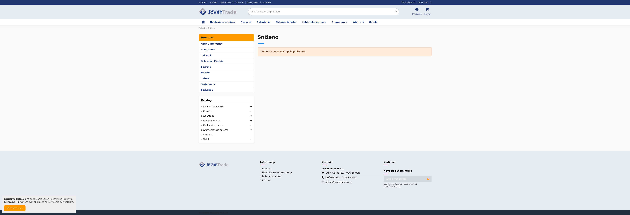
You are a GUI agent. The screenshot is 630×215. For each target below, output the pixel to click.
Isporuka (203, 2)
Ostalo (206, 139)
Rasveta (207, 111)
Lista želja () (408, 2)
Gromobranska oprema (215, 130)
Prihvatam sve (15, 208)
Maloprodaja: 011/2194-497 (259, 2)
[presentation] (408, 197)
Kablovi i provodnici (213, 106)
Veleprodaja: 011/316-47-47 (232, 2)
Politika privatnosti (272, 176)
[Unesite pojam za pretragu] (396, 11)
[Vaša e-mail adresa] (404, 179)
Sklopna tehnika (211, 120)
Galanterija (209, 116)
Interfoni (207, 134)
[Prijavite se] (428, 179)
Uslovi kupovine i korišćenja (277, 172)
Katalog (206, 100)
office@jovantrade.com (338, 182)
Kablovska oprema (213, 125)
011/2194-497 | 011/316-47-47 (340, 177)
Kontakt (214, 2)
